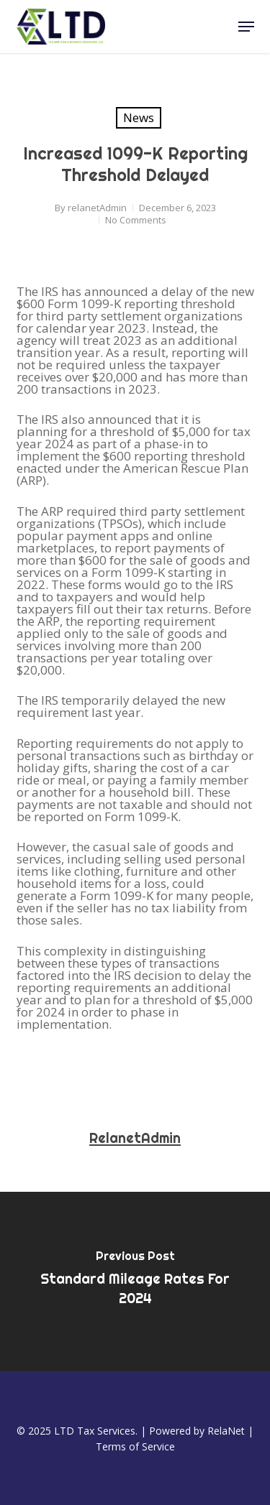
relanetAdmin (97, 207)
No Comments (135, 219)
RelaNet (226, 1430)
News (138, 117)
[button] (246, 26)
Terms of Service (135, 1446)
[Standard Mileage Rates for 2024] (135, 1281)
